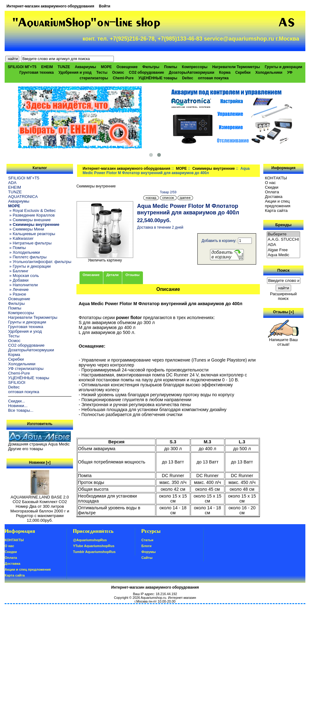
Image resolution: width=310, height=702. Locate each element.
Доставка (273, 196)
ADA (12, 182)
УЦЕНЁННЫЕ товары (157, 78)
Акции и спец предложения (277, 203)
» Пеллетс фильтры (27, 257)
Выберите (283, 234)
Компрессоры (195, 67)
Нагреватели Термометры (236, 67)
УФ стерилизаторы (25, 368)
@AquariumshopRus (90, 540)
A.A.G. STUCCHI (283, 239)
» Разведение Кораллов (31, 215)
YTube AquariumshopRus (93, 546)
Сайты (147, 557)
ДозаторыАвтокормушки (191, 72)
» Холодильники (24, 252)
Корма (224, 72)
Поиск (283, 270)
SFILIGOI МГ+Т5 (22, 67)
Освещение (127, 67)
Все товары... (20, 410)
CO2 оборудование (146, 72)
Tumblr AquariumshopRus (94, 552)
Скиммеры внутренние (213, 168)
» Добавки (18, 280)
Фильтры (150, 67)
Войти (104, 6)
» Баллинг (18, 271)
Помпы (170, 67)
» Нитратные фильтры (29, 243)
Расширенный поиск (283, 296)
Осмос (118, 72)
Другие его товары (25, 448)
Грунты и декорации (283, 67)
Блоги (146, 546)
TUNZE (64, 67)
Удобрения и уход (75, 72)
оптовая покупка (213, 78)
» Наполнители (23, 285)
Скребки (243, 72)
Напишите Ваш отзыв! (283, 340)
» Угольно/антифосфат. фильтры (39, 261)
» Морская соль (23, 275)
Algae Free (283, 250)
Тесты (101, 72)
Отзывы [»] (283, 312)
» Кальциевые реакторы (31, 233)
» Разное (17, 294)
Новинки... (18, 405)
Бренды (283, 224)
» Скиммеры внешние (29, 219)
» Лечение (18, 289)
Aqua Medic (283, 255)
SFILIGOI (16, 382)
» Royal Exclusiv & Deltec (32, 210)
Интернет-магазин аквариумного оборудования (50, 6)
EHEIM (47, 67)
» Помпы (17, 247)
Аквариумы (85, 67)
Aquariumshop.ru (153, 597)
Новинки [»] (39, 462)
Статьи (147, 540)
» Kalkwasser (20, 238)
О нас (270, 182)
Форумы (148, 552)
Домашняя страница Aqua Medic (39, 444)
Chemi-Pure (123, 78)
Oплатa (272, 192)
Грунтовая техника (36, 72)
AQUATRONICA (23, 196)
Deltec (187, 78)
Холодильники (268, 72)
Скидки (271, 187)
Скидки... (16, 401)
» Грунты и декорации (29, 266)
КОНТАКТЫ (276, 178)
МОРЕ (181, 168)
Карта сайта (276, 210)
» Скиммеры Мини (26, 229)
